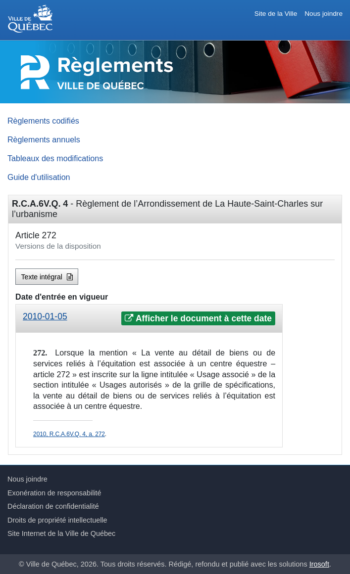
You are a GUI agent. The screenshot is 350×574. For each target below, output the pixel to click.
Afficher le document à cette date (198, 318)
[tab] (149, 319)
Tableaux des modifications (55, 158)
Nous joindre (323, 13)
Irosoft (319, 564)
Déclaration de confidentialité (53, 506)
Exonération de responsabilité (54, 493)
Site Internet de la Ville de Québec (61, 533)
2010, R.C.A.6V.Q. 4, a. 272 (69, 434)
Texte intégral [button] (47, 277)
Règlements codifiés (43, 120)
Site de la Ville (275, 13)
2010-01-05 (45, 316)
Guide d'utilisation (38, 177)
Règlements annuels (43, 139)
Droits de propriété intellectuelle (57, 520)
